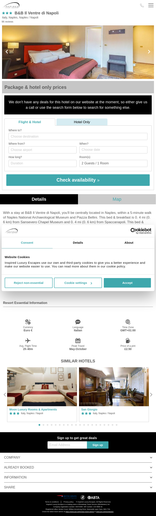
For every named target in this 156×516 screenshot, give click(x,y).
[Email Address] (67, 445)
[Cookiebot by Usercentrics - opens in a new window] (133, 231)
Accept (127, 282)
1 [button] (39, 425)
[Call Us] (142, 5)
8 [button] (68, 425)
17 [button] (104, 425)
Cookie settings (78, 282)
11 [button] (80, 425)
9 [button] (72, 425)
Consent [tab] (27, 242)
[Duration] (43, 163)
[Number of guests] (113, 163)
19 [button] (112, 425)
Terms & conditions (52, 502)
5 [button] (56, 425)
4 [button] (52, 425)
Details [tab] (78, 242)
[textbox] (80, 136)
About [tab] (129, 242)
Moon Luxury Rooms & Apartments (33, 409)
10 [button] (76, 425)
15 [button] (96, 425)
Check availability (77, 180)
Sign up (97, 445)
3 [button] (48, 425)
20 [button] (117, 425)
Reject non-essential (28, 282)
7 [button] (64, 425)
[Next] (151, 394)
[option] (42, 394)
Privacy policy (69, 502)
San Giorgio (89, 409)
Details (39, 199)
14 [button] (92, 425)
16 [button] (100, 425)
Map (117, 199)
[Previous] (5, 394)
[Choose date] (113, 149)
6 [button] (60, 425)
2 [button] (43, 425)
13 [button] (88, 425)
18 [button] (108, 425)
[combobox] (78, 136)
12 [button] (84, 425)
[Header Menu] (151, 5)
